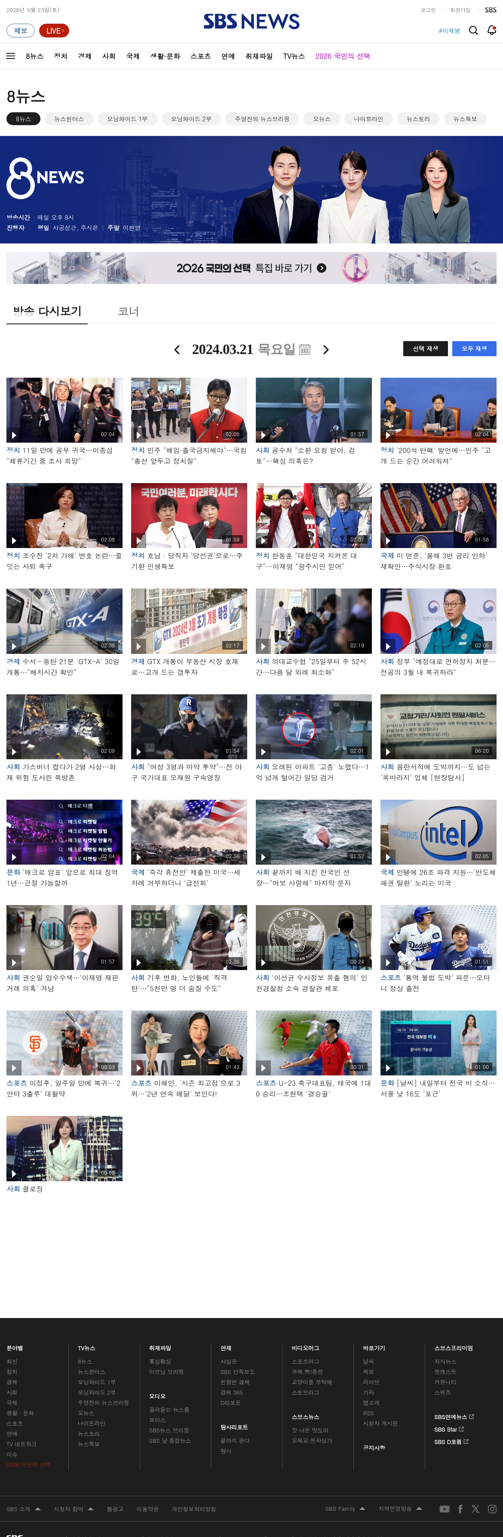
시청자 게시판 (380, 1423)
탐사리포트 (234, 1425)
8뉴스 (34, 56)
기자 (368, 1392)
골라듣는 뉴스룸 (169, 1409)
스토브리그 (305, 1392)
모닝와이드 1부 (127, 118)
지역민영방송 (400, 1509)
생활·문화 (165, 56)
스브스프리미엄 (453, 1346)
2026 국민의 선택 (343, 56)
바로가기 (374, 1346)
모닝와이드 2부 (191, 118)
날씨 (368, 1361)
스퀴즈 (442, 1392)
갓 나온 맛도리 (310, 1430)
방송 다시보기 (47, 311)
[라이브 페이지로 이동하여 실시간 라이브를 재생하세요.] (54, 30)
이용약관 (147, 1509)
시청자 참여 (74, 1509)
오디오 (157, 1394)
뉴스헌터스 (69, 118)
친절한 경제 (235, 1382)
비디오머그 (306, 1346)
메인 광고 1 (251, 1244)
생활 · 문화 (20, 1413)
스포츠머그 (305, 1361)
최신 (12, 1361)
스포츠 (200, 56)
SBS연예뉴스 (454, 1415)
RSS (368, 1413)
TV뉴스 (294, 56)
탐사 (226, 1451)
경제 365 (232, 1392)
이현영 (132, 227)
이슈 (12, 1454)
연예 (228, 56)
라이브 (371, 1382)
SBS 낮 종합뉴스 (170, 1440)
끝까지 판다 (235, 1440)
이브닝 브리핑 (166, 1372)
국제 (133, 56)
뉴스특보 (465, 118)
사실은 (229, 1361)
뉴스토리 (418, 118)
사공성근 (65, 227)
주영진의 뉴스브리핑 (262, 118)
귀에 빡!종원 (307, 1372)
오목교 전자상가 (312, 1440)
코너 (128, 311)
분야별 (14, 1346)
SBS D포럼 (451, 1440)
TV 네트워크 (21, 1444)
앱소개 (371, 1402)
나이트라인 (368, 118)
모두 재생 (474, 348)
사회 (109, 56)
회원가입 (460, 9)
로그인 (428, 9)
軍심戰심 (160, 1361)
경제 (85, 56)
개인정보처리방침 (194, 1509)
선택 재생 (425, 348)
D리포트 (231, 1402)
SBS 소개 (23, 1509)
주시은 (89, 227)
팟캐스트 (445, 1372)
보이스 (157, 1420)
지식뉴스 (445, 1361)
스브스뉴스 (306, 1414)
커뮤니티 (445, 1382)
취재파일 (259, 56)
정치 (60, 56)
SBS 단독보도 (238, 1372)
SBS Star (449, 1427)
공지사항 (374, 1448)
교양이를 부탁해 (312, 1382)
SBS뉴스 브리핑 (169, 1430)
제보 (368, 1372)
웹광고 (115, 1509)
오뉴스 (322, 118)
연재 (226, 1346)
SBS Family (345, 1509)
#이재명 (449, 30)
